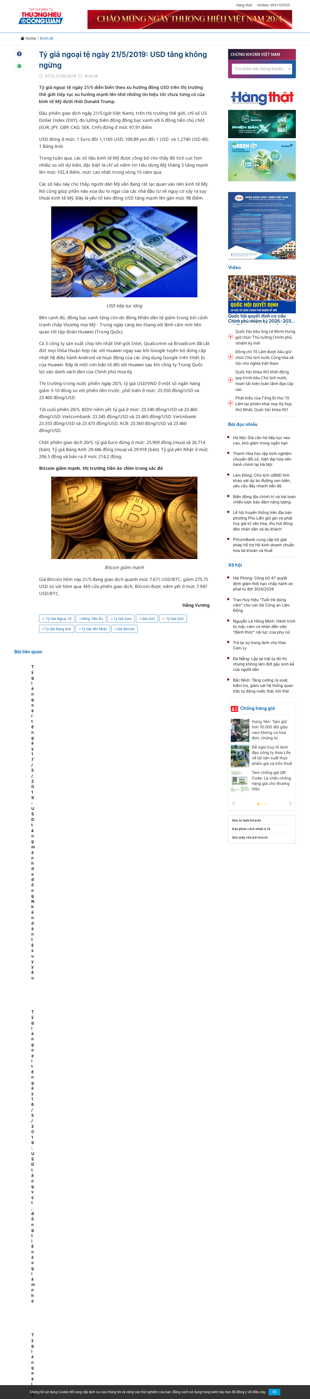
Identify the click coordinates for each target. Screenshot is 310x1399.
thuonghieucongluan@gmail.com (124, 1341)
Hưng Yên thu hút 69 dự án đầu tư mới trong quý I (144, 1245)
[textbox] (262, 69)
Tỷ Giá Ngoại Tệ (58, 618)
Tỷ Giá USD (174, 618)
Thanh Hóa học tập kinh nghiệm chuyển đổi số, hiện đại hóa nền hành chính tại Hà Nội (262, 459)
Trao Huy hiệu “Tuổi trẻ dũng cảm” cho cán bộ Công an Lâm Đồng (261, 605)
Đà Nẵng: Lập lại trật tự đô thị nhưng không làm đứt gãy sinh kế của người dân (263, 664)
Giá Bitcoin (126, 629)
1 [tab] (258, 804)
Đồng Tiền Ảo (92, 618)
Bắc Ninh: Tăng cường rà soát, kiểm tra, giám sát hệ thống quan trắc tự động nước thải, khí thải (263, 686)
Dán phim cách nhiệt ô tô (251, 829)
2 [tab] (265, 804)
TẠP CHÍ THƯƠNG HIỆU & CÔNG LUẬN (152, 1383)
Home (28, 38)
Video (234, 267)
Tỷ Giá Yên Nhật (94, 629)
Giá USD (148, 618)
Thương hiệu (98, 1309)
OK (274, 1392)
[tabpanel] (52, 703)
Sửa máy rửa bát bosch (250, 837)
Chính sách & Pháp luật (172, 1309)
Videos (255, 1309)
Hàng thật (244, 5)
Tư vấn (220, 1309)
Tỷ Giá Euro (122, 618)
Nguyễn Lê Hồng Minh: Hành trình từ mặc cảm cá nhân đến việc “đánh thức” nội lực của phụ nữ (264, 627)
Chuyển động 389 (130, 1309)
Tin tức (56, 1309)
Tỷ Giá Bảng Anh (58, 629)
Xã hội (235, 565)
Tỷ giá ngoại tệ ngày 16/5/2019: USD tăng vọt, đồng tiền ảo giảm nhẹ (189, 714)
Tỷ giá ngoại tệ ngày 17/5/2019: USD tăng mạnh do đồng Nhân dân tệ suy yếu (121, 714)
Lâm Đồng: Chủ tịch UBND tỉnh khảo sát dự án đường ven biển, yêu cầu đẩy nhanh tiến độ (262, 481)
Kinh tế (46, 38)
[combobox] (262, 69)
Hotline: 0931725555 (273, 5)
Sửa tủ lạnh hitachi (246, 820)
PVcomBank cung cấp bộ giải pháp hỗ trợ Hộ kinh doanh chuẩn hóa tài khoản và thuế (263, 545)
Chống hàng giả (257, 708)
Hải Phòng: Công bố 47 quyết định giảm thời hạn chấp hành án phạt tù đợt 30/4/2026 (263, 583)
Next (290, 803)
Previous (234, 803)
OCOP (204, 1309)
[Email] (40, 1349)
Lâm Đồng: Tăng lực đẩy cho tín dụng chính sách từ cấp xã (153, 820)
